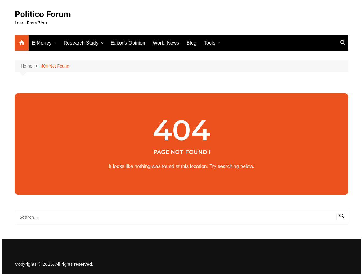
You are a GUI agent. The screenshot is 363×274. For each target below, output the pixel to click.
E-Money (41, 43)
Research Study (81, 43)
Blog (191, 43)
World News (166, 43)
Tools (209, 43)
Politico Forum (43, 14)
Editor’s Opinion (127, 43)
